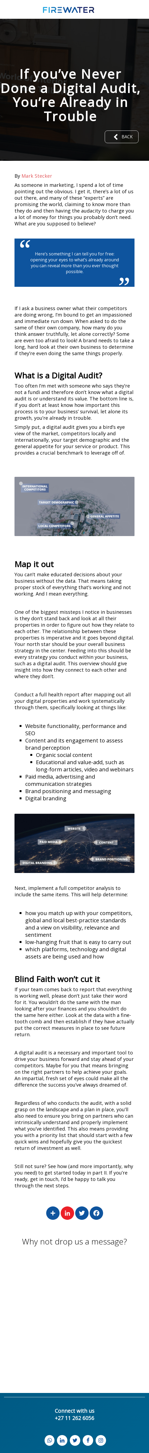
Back (122, 137)
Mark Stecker (36, 176)
